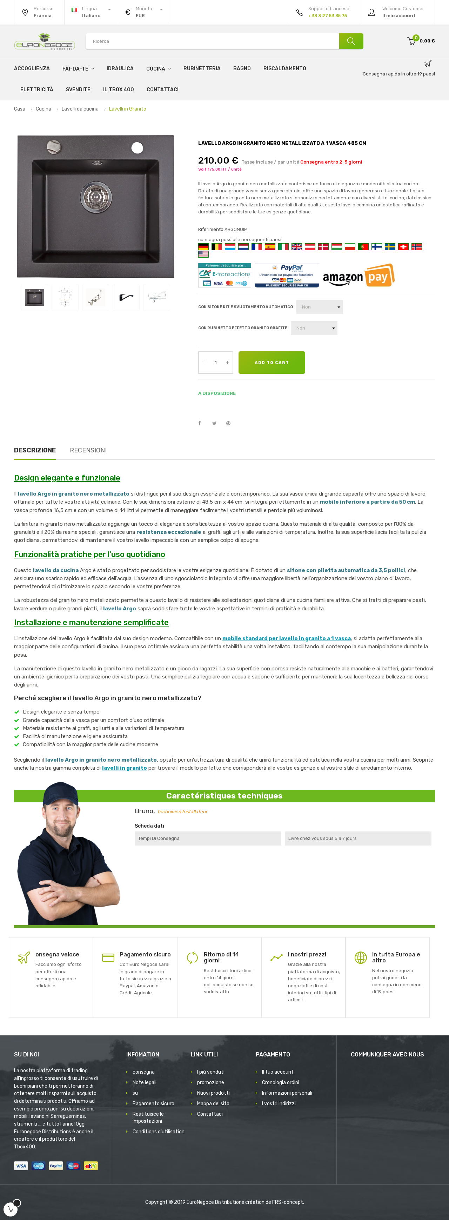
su (135, 1093)
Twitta (217, 423)
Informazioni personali (287, 1093)
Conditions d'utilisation (159, 1132)
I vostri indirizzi (279, 1104)
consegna (144, 1072)
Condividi (203, 423)
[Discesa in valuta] (144, 12)
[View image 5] (156, 297)
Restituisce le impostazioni (148, 1117)
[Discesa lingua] (91, 12)
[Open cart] (11, 1209)
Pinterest (231, 423)
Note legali (144, 1083)
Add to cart (272, 362)
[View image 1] (34, 297)
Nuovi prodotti (213, 1093)
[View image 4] (126, 297)
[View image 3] (95, 297)
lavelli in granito (124, 768)
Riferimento (210, 229)
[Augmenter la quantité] (227, 362)
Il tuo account (278, 1072)
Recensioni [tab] (88, 450)
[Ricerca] (351, 41)
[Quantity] (215, 362)
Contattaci (210, 1114)
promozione (210, 1083)
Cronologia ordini (280, 1083)
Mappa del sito (213, 1104)
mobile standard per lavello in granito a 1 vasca (286, 638)
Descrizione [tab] (35, 450)
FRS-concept (287, 1202)
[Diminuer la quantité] (204, 362)
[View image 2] (65, 297)
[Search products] (224, 41)
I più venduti (210, 1072)
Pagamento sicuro (153, 1104)
